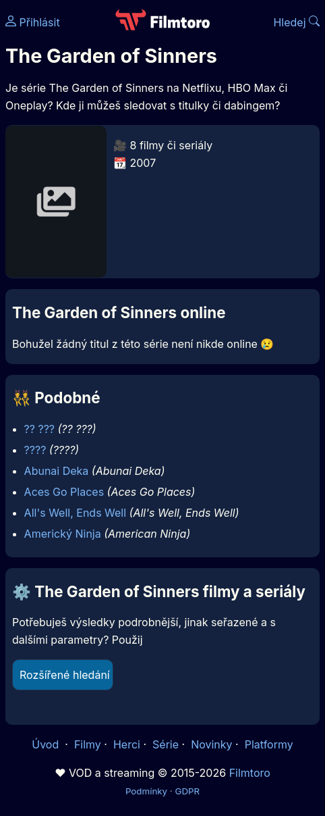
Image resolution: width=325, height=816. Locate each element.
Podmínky (146, 791)
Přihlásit (32, 22)
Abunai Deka (56, 471)
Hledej (296, 22)
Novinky (211, 744)
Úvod (46, 744)
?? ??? (39, 429)
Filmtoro (249, 773)
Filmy (87, 744)
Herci (126, 744)
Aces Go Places (64, 492)
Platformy (269, 744)
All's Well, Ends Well (75, 512)
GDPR (187, 791)
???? (35, 450)
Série (165, 744)
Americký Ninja (62, 533)
